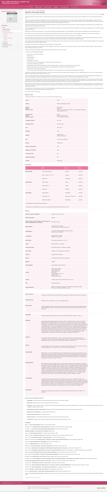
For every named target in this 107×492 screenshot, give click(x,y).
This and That (73, 7)
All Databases (56, 7)
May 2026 (12, 13)
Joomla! (29, 488)
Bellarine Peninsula (48, 7)
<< (9, 13)
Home (32, 7)
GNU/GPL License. (46, 488)
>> (14, 13)
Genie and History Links (64, 7)
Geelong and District (39, 7)
